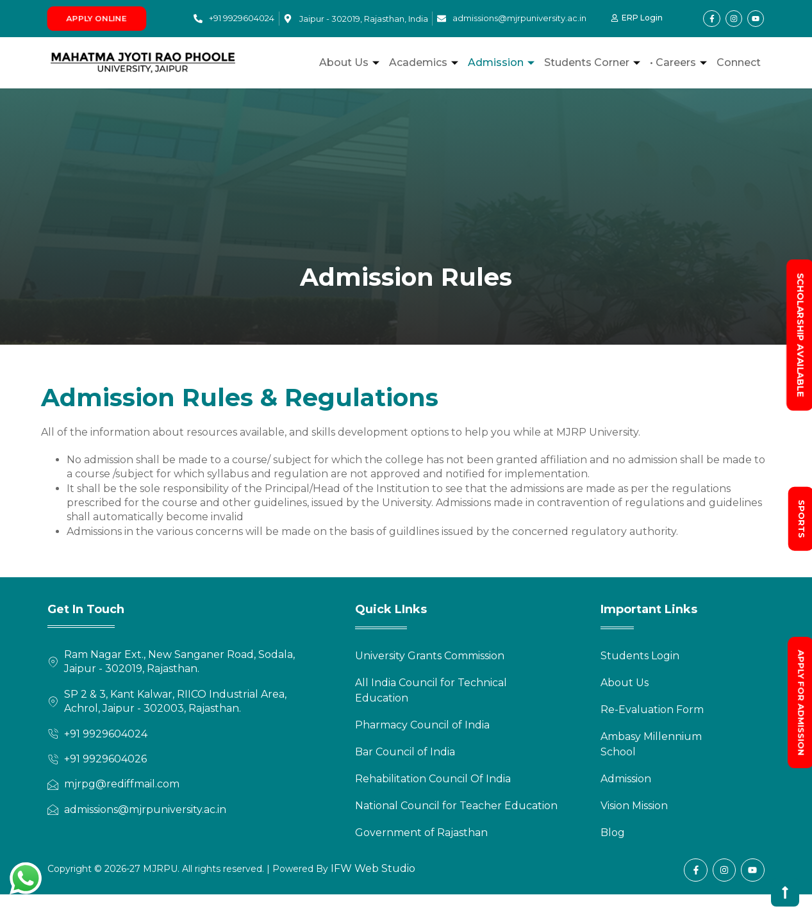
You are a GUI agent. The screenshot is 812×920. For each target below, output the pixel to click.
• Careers (680, 62)
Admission (503, 62)
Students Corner (593, 62)
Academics (425, 62)
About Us (351, 62)
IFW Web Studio (371, 868)
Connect (739, 62)
